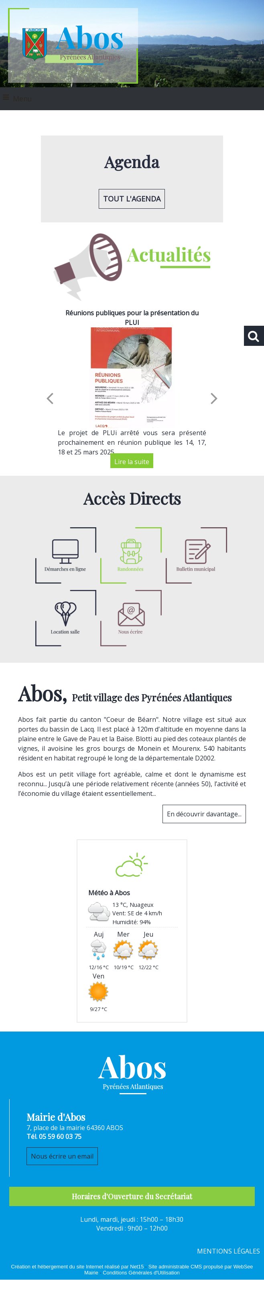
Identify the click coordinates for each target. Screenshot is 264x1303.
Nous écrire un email (62, 1156)
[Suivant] (214, 397)
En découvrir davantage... (204, 814)
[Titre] (131, 556)
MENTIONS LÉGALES (228, 1251)
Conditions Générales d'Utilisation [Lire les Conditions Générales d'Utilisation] (141, 1273)
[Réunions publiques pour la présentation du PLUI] (132, 377)
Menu (22, 98)
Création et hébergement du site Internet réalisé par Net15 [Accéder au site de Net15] (77, 1267)
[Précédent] (50, 397)
